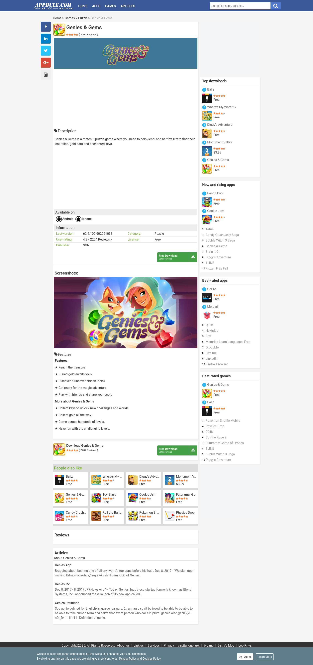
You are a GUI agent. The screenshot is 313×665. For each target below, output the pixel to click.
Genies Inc (62, 584)
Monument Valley (186, 476)
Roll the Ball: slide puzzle (113, 512)
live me (208, 645)
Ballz (69, 476)
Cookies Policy (151, 658)
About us (123, 645)
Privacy (169, 645)
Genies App (63, 565)
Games (110, 6)
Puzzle (82, 18)
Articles (128, 6)
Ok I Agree (245, 656)
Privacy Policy (127, 658)
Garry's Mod (226, 645)
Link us (139, 645)
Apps (96, 6)
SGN (86, 245)
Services (154, 645)
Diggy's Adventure (149, 476)
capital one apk (188, 645)
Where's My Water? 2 (113, 476)
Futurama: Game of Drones (186, 494)
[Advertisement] (125, 99)
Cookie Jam (147, 494)
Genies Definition (67, 603)
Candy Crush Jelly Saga (76, 512)
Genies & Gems (76, 494)
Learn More (265, 656)
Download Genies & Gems (84, 445)
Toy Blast (109, 494)
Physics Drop (185, 512)
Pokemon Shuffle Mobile (149, 512)
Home (82, 6)
